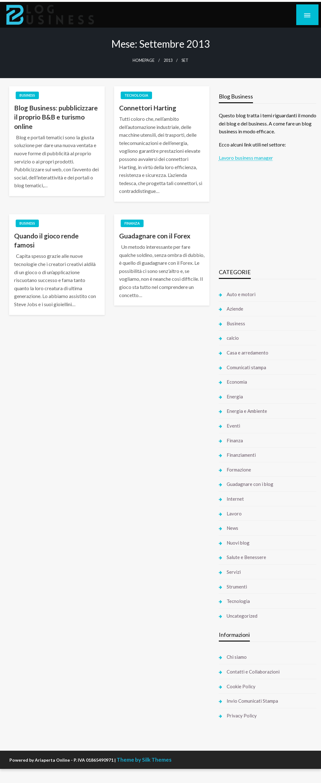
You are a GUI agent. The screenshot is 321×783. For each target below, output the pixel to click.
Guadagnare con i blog (250, 484)
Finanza (132, 223)
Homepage (144, 60)
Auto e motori (241, 294)
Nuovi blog (238, 543)
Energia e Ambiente (247, 411)
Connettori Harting (147, 108)
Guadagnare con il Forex (154, 236)
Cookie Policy (241, 686)
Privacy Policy (242, 715)
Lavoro (234, 513)
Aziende (235, 309)
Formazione (239, 469)
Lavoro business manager (246, 158)
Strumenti (237, 586)
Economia (237, 382)
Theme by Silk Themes (144, 759)
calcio (233, 338)
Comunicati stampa (246, 367)
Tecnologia (136, 95)
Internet (235, 499)
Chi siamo (237, 657)
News (232, 528)
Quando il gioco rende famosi (46, 240)
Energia (235, 396)
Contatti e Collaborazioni (253, 671)
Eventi (233, 426)
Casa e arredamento (247, 352)
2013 (168, 60)
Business (27, 95)
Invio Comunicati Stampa (252, 701)
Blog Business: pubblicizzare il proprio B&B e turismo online (56, 117)
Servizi (234, 572)
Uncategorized (242, 616)
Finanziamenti (241, 455)
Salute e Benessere (246, 557)
